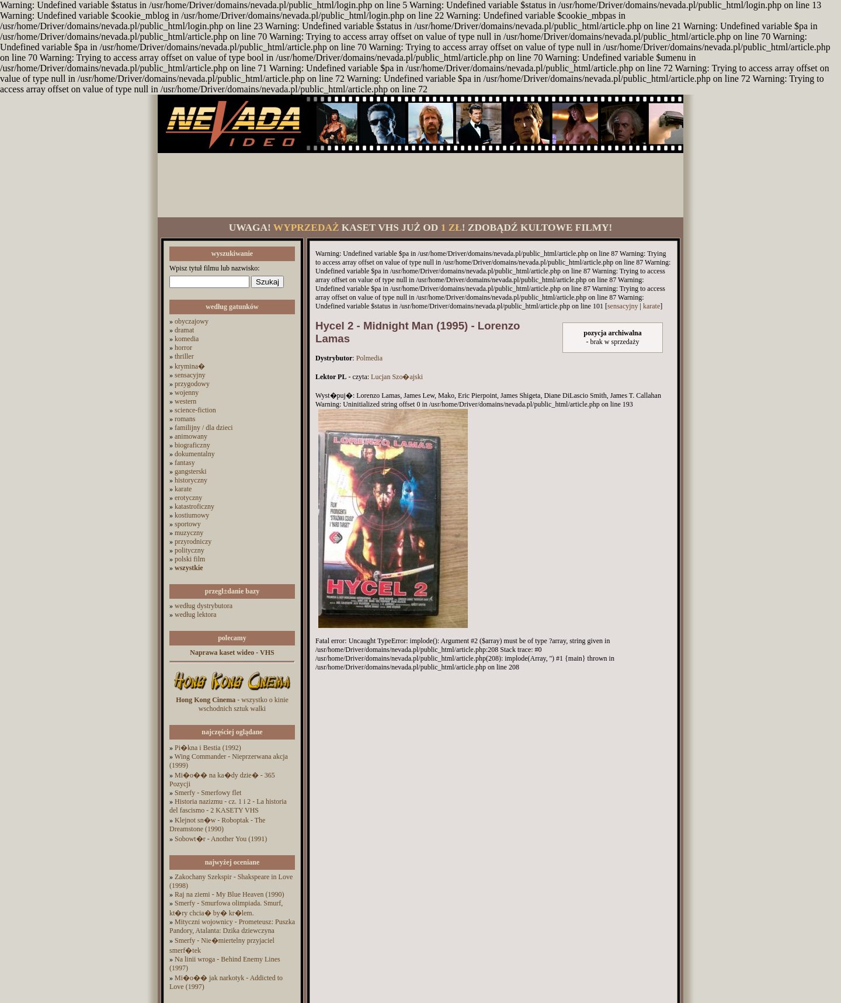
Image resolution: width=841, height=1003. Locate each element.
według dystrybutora (203, 606)
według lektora (196, 614)
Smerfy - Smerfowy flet (208, 793)
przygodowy (192, 384)
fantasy (185, 463)
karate (183, 489)
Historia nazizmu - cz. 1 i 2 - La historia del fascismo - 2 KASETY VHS (228, 805)
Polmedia (369, 358)
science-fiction (195, 410)
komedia (187, 339)
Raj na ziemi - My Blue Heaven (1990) (229, 894)
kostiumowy (192, 515)
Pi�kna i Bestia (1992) (208, 748)
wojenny (187, 392)
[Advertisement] (420, 185)
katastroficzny (194, 506)
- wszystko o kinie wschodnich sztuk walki (232, 704)
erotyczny (188, 498)
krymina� (190, 366)
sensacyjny (190, 375)
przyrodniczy (193, 541)
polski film (190, 559)
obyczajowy (191, 321)
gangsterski (191, 471)
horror (183, 347)
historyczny (191, 480)
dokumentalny (195, 454)
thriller (184, 356)
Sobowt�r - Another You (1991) (221, 839)
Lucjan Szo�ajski (397, 377)
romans (185, 419)
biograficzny (192, 445)
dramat (184, 330)
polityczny (189, 550)
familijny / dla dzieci (204, 428)
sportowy (188, 524)
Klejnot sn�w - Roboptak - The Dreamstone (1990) (217, 824)
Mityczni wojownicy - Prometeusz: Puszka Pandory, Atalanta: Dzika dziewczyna (232, 926)
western (185, 401)
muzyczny (189, 533)
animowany (191, 436)
